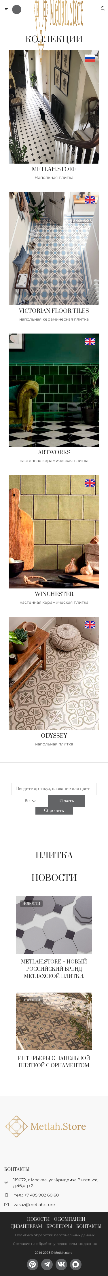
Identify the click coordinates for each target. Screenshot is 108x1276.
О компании (69, 1219)
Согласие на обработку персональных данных (55, 1243)
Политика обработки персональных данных (54, 1235)
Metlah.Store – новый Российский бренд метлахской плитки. (54, 969)
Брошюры (59, 1226)
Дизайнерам (26, 1226)
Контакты (88, 1226)
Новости (54, 878)
